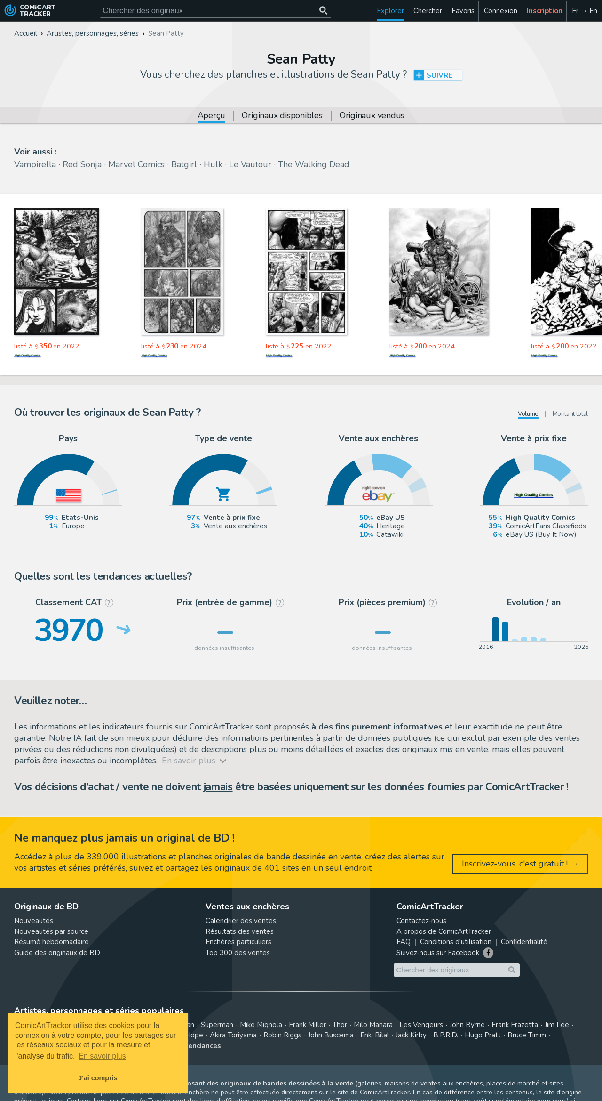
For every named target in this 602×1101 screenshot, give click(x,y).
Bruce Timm (526, 1035)
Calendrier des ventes (241, 920)
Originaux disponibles (282, 116)
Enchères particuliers (238, 942)
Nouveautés (33, 920)
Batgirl (184, 164)
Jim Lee (557, 1024)
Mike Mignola (261, 1024)
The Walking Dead (313, 164)
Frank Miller (307, 1024)
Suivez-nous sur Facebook (437, 952)
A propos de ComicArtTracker (443, 931)
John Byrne (467, 1024)
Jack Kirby (411, 1035)
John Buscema (331, 1035)
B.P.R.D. (445, 1035)
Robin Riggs (282, 1035)
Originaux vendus (372, 116)
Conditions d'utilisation (455, 942)
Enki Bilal (374, 1035)
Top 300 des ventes (238, 952)
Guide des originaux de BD (57, 952)
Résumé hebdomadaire (51, 942)
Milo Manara (373, 1024)
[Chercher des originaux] (323, 10)
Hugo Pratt (483, 1035)
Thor (340, 1024)
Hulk (213, 164)
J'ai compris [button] (97, 1078)
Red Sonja (82, 164)
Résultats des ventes (240, 931)
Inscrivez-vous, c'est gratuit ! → (520, 863)
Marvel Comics (136, 164)
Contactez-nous (421, 920)
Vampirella (35, 164)
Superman (217, 1024)
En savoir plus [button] (102, 1056)
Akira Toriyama (233, 1035)
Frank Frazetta (514, 1024)
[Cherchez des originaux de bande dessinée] (216, 10)
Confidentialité (524, 942)
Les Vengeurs (421, 1024)
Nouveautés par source (51, 931)
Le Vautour (250, 164)
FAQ (403, 942)
